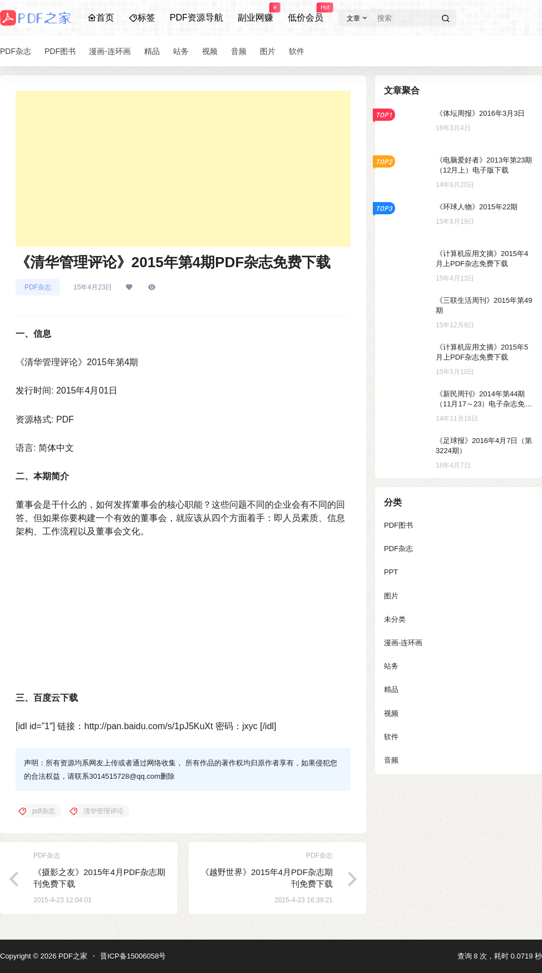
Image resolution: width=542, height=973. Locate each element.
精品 (391, 689)
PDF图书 (398, 525)
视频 (391, 713)
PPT (391, 572)
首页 (100, 17)
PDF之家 (71, 956)
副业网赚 (255, 13)
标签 (142, 17)
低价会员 (305, 13)
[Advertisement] (183, 169)
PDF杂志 (37, 287)
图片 (391, 596)
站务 (391, 666)
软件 (391, 737)
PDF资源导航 (196, 17)
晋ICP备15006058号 (133, 956)
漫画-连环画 (403, 642)
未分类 (395, 619)
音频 (391, 760)
